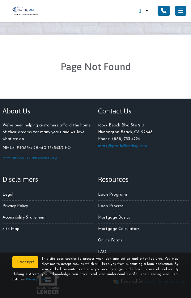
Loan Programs (113, 195)
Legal (7, 195)
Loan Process (111, 206)
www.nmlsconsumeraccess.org (29, 157)
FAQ (102, 252)
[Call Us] (164, 11)
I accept (25, 262)
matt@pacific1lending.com (122, 146)
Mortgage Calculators (119, 229)
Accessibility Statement (24, 217)
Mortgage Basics (114, 217)
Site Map (10, 229)
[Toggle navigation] (180, 11)
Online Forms (110, 240)
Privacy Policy (15, 206)
